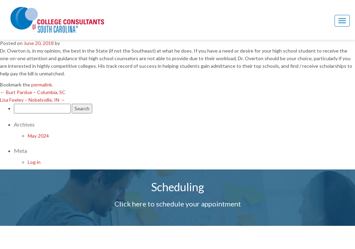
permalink (41, 84)
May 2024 (38, 136)
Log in (34, 162)
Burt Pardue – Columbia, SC (33, 92)
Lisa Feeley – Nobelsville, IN (32, 100)
